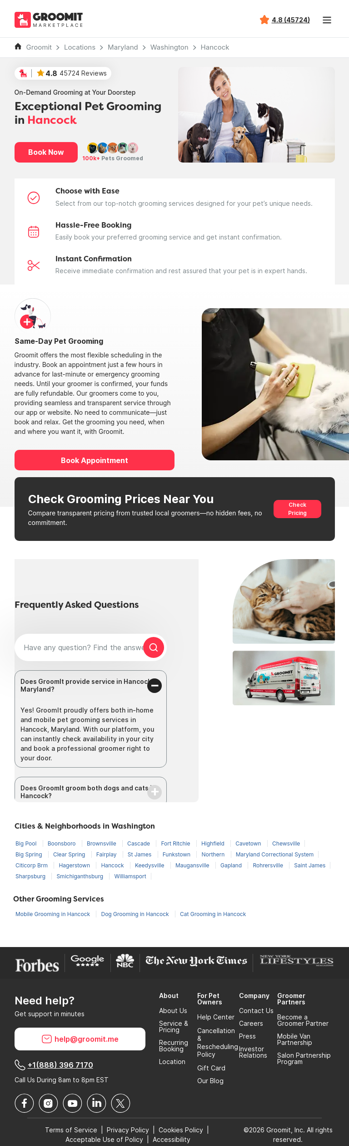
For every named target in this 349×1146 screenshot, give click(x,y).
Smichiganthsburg (80, 876)
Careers (251, 1023)
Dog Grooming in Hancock (135, 914)
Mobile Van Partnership (294, 1039)
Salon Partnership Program (304, 1058)
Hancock (215, 47)
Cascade (139, 843)
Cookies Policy (181, 1130)
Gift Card (211, 1068)
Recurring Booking (173, 1045)
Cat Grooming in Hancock (213, 914)
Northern (213, 854)
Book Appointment (94, 460)
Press (247, 1036)
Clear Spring (70, 854)
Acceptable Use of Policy (104, 1139)
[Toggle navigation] (327, 20)
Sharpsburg (31, 876)
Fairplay (107, 854)
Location (172, 1062)
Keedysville (150, 865)
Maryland (123, 47)
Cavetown (249, 843)
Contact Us (256, 1011)
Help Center (215, 1017)
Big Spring (29, 854)
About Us (173, 1011)
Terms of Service (71, 1130)
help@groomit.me (80, 1039)
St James (140, 854)
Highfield (213, 843)
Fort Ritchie (176, 843)
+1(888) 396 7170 (54, 1064)
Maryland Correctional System (275, 854)
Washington (169, 47)
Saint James (309, 865)
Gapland (232, 865)
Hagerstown (75, 865)
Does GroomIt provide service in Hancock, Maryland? (86, 685)
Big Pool (26, 843)
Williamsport (130, 876)
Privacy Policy (128, 1130)
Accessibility (171, 1139)
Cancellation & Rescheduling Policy (217, 1043)
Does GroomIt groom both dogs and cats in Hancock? (88, 792)
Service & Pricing (173, 1026)
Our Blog (210, 1081)
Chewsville (286, 843)
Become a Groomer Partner (303, 1020)
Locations (79, 47)
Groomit (39, 47)
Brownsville (102, 843)
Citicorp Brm (32, 865)
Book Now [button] (46, 152)
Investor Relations (253, 1052)
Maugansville (193, 865)
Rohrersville (268, 865)
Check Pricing (297, 508)
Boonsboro (62, 843)
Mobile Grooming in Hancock (53, 914)
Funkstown (177, 854)
